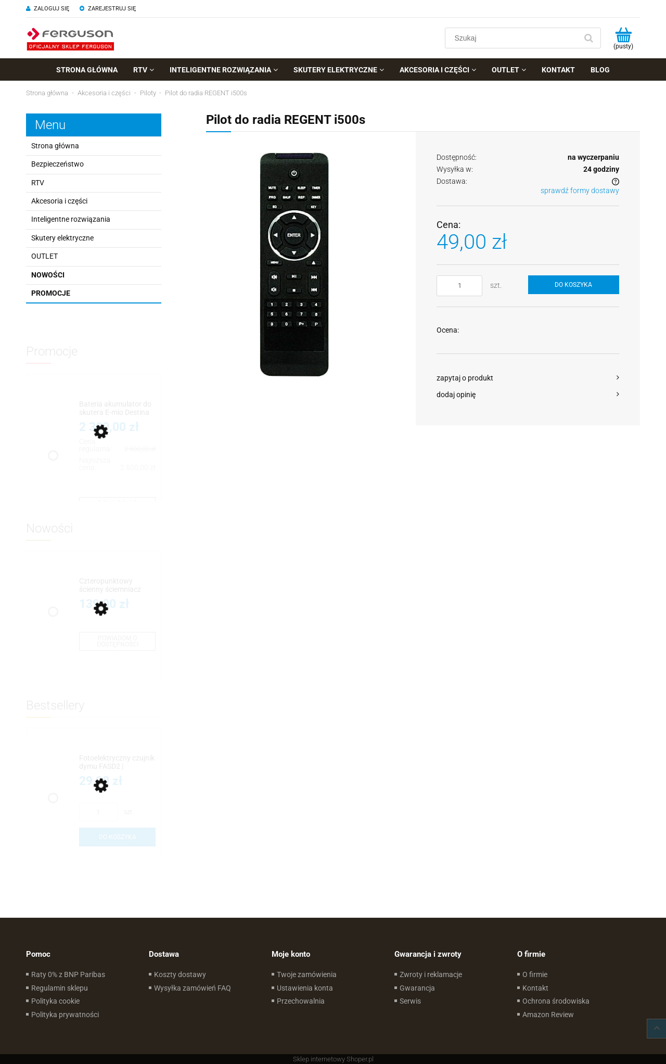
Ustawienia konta (305, 988)
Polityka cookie (55, 1001)
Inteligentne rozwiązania (70, 219)
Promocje (50, 293)
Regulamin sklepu (59, 988)
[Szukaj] (588, 38)
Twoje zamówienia (307, 974)
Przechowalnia (301, 1001)
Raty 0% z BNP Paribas (68, 974)
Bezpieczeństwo (57, 164)
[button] (528, 378)
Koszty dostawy (180, 974)
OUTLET (44, 256)
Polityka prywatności (65, 1014)
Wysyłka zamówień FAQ (192, 988)
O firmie (534, 974)
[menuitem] (86, 69)
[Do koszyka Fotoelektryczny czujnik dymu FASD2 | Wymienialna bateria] (117, 837)
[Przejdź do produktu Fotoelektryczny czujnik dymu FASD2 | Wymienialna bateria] (117, 762)
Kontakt (535, 988)
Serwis (410, 1001)
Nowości (48, 275)
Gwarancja (417, 988)
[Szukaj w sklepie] (513, 38)
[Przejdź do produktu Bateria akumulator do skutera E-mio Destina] (117, 408)
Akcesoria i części (59, 201)
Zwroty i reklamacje (431, 974)
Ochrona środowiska (556, 1001)
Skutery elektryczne (62, 238)
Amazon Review (548, 1014)
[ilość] (459, 285)
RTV (37, 183)
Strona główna (55, 146)
